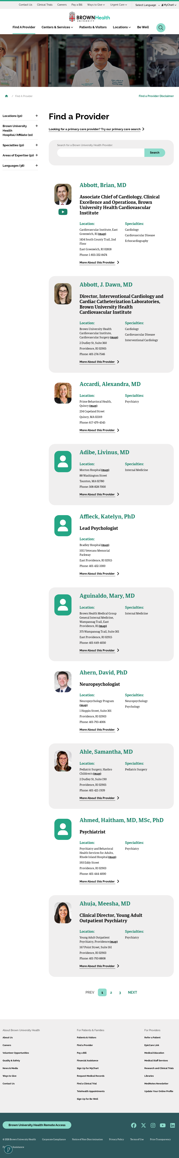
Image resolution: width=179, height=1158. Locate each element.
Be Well (143, 27)
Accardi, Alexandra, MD (110, 384)
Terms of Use (137, 1139)
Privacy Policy (116, 1139)
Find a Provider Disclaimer (156, 96)
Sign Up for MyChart (88, 1068)
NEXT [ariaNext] (132, 992)
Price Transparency (160, 1139)
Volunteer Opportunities (16, 1053)
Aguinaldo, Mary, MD (107, 596)
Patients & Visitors (93, 27)
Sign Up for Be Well (87, 1099)
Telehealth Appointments (91, 1091)
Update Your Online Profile (158, 1091)
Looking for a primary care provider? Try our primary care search (96, 129)
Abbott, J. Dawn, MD (106, 285)
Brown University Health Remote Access (37, 1125)
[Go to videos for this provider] (62, 212)
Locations (122, 27)
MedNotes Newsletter (156, 1083)
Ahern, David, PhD (103, 673)
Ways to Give (96, 4)
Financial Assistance (87, 1060)
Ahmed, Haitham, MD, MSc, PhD (122, 820)
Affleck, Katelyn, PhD (107, 517)
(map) (102, 234)
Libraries (149, 1076)
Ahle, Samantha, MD (106, 752)
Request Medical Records (90, 1076)
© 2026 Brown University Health (19, 1139)
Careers (62, 4)
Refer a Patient (152, 1037)
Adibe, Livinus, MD (104, 453)
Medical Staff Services (156, 1060)
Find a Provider (85, 1045)
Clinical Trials (44, 4)
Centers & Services (57, 27)
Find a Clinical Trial (87, 1083)
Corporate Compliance (54, 1139)
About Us (8, 1037)
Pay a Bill (76, 4)
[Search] (161, 27)
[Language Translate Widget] (146, 5)
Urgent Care (118, 4)
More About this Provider (99, 262)
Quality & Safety (11, 1060)
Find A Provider (24, 27)
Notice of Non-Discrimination (87, 1139)
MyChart (169, 4)
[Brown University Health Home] (6, 96)
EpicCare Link (151, 1045)
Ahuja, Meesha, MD (105, 904)
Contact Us (25, 4)
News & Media (10, 1068)
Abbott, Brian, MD (103, 185)
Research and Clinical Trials (159, 1068)
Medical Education (154, 1053)
